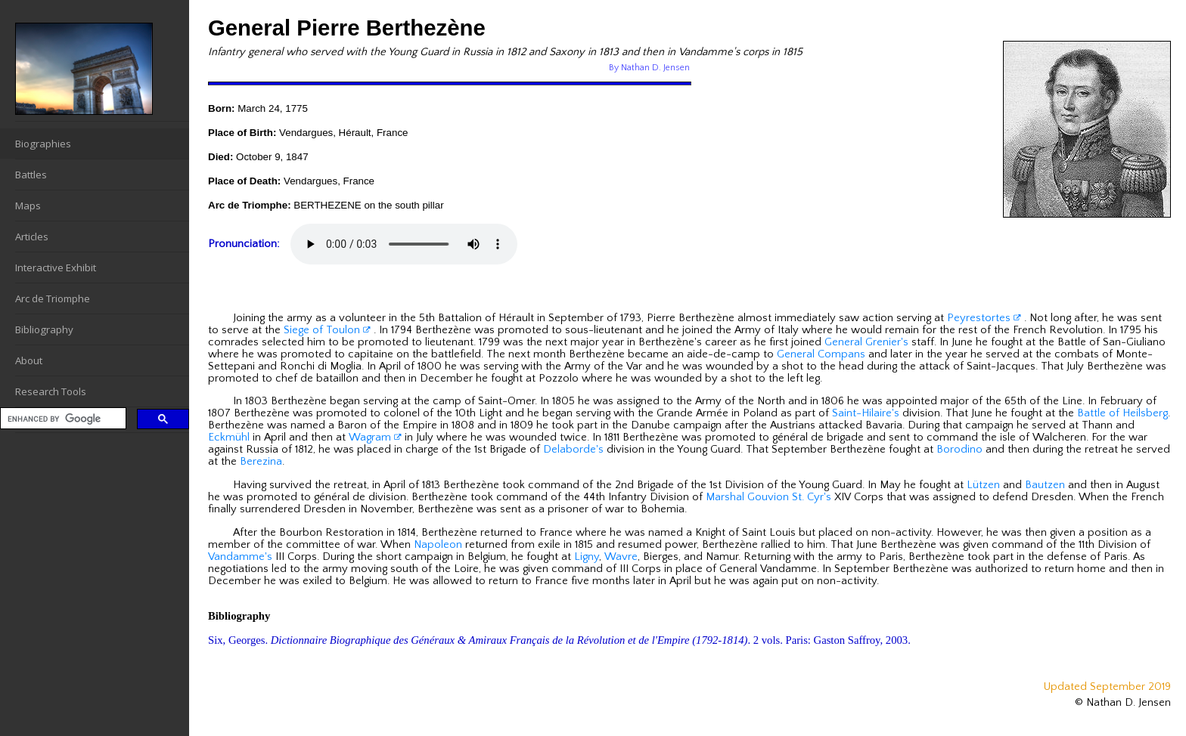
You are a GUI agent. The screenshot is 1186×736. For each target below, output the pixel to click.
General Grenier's (866, 342)
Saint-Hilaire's (865, 413)
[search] (62, 419)
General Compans (821, 354)
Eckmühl (229, 437)
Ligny (586, 557)
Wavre (621, 557)
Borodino (959, 450)
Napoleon (438, 545)
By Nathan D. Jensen (649, 68)
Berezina (261, 462)
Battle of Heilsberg (1122, 413)
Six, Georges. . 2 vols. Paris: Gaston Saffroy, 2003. (559, 640)
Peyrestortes (984, 318)
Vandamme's (240, 557)
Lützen (983, 485)
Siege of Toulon (327, 330)
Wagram (375, 437)
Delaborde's (573, 450)
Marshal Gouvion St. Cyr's (768, 497)
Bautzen (1045, 485)
